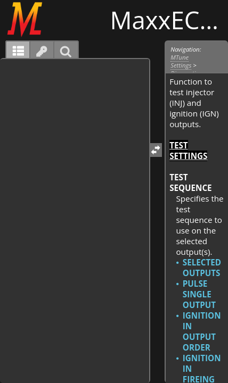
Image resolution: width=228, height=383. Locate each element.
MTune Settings (180, 61)
